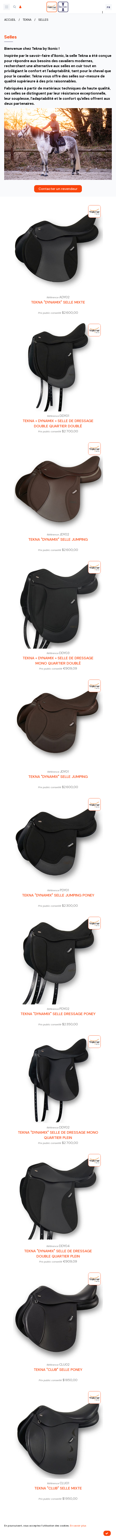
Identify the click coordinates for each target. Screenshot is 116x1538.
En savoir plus (78, 1525)
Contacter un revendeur (58, 189)
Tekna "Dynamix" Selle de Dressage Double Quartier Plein (58, 1254)
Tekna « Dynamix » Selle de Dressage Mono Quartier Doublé (58, 661)
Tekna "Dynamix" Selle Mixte (58, 302)
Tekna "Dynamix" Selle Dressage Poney (58, 1013)
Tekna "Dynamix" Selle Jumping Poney (58, 895)
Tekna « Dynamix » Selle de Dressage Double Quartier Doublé (58, 423)
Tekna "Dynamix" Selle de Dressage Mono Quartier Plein (58, 1135)
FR (108, 7)
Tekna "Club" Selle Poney (58, 1369)
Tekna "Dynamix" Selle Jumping (58, 539)
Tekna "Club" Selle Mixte (58, 1488)
